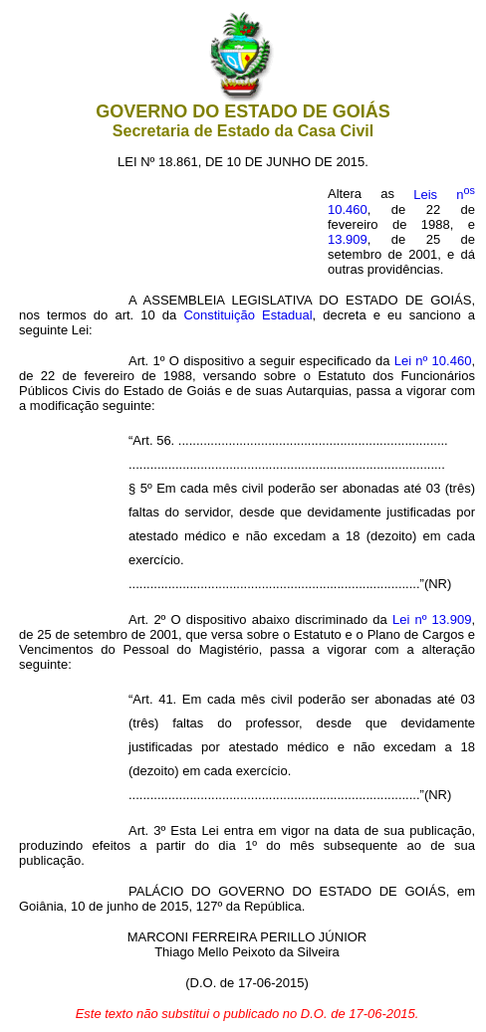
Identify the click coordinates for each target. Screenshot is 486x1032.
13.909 (347, 239)
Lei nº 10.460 (433, 360)
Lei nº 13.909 (431, 619)
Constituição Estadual (247, 315)
